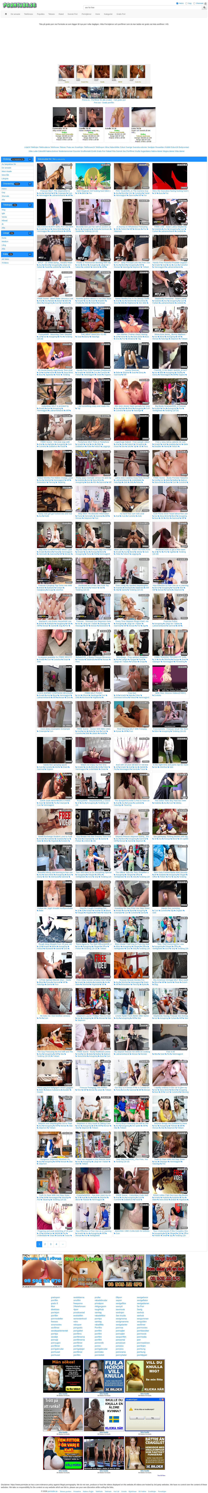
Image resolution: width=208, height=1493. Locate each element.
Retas (137, 482)
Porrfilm (98, 1328)
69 (154, 875)
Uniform (86, 841)
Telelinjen (34, 147)
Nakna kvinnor (52, 151)
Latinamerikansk (57, 195)
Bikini (83, 193)
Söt (116, 229)
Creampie (61, 193)
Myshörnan (132, 1491)
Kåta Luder (33, 151)
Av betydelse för (9, 164)
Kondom (63, 841)
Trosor (141, 769)
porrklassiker (143, 1331)
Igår (3, 213)
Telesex (63, 147)
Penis (57, 375)
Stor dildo (141, 303)
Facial (145, 193)
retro (75, 1321)
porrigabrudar (57, 1349)
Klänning (183, 1092)
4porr (75, 1309)
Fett (94, 554)
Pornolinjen (162, 1491)
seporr (119, 1300)
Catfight (123, 659)
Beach (58, 301)
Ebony (85, 337)
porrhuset (55, 1352)
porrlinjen (141, 1346)
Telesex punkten (65, 1491)
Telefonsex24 (89, 147)
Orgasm (106, 375)
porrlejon (55, 1312)
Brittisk (40, 588)
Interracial (54, 877)
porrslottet (99, 1355)
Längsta (5, 178)
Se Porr (140, 1306)
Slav (122, 446)
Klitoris (84, 695)
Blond (122, 193)
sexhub (140, 1312)
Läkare (94, 733)
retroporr (77, 1324)
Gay (190, 3)
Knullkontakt (86, 151)
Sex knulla (121, 1315)
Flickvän (173, 1126)
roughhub (99, 1309)
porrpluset (120, 1343)
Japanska (48, 375)
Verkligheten (94, 1235)
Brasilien (100, 301)
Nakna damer (156, 151)
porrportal (120, 1340)
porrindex (99, 1352)
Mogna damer (168, 151)
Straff (164, 1235)
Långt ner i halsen (89, 623)
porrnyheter (121, 1355)
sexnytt (119, 1306)
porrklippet (142, 1355)
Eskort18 (174, 147)
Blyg (155, 984)
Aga (143, 626)
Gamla (123, 590)
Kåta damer (180, 151)
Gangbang (60, 623)
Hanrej (165, 446)
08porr (119, 1297)
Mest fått (5, 175)
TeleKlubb (99, 1491)
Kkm (94, 482)
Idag (3, 210)
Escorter (76, 151)
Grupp (49, 590)
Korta (4, 238)
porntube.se (52, 1491)
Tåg (138, 339)
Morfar (56, 767)
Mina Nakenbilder (112, 147)
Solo (128, 446)
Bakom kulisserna (52, 1090)
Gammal (131, 195)
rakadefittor (100, 1315)
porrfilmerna (79, 1337)
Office (98, 875)
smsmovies (56, 1324)
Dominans (104, 229)
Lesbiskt (179, 231)
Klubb (45, 516)
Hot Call (116, 1491)
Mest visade (7, 171)
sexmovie (120, 1309)
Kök (100, 588)
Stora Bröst (56, 229)
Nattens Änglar (88, 1491)
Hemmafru (88, 516)
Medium (5, 241)
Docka (95, 229)
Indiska (177, 803)
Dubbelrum (52, 446)
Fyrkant (59, 588)
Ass (39, 193)
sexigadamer (143, 1303)
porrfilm (54, 1300)
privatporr (99, 1303)
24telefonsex (79, 1306)
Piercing (51, 482)
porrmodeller (57, 1319)
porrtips (98, 1319)
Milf (68, 195)
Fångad (132, 659)
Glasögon (103, 623)
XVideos (5, 263)
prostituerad (79, 1312)
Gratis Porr (101, 151)
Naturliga (125, 267)
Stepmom (135, 267)
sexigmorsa (121, 1319)
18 (39, 337)
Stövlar (138, 552)
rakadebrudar (101, 1300)
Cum (69, 193)
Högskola (54, 841)
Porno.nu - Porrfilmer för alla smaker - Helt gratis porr (104, 100)
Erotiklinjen (152, 1491)
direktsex (55, 1309)
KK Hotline (142, 1491)
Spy (174, 877)
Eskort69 (42, 151)
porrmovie (141, 1334)
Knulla (137, 151)
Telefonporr (100, 147)
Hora (145, 446)
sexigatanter (121, 1324)
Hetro (181, 3)
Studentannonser (66, 151)
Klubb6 (167, 147)
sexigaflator (142, 1300)
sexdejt (54, 1337)
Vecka (4, 217)
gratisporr (55, 1297)
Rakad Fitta (111, 151)
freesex (54, 1321)
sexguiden (142, 1321)
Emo (117, 339)
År (3, 224)
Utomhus (58, 590)
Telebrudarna (44, 147)
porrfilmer (78, 1343)
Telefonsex (54, 147)
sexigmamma (122, 1321)
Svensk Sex (121, 151)
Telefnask (108, 1491)
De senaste (6, 168)
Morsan (137, 229)
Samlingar (94, 695)
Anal (163, 265)
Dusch (183, 982)
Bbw (160, 372)
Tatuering (60, 482)
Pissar (176, 982)
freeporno (78, 1303)
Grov (68, 697)
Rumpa (93, 552)
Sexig (139, 1309)
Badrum (183, 480)
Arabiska (156, 803)
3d (77, 193)
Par (159, 552)
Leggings (105, 446)
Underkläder (136, 480)
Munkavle (128, 588)
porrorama (121, 1352)
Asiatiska (157, 229)
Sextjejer (151, 147)
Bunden (65, 1090)
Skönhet (46, 193)
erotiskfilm (78, 1315)
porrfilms (77, 1334)
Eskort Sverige (126, 147)
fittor (53, 1306)
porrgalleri (78, 1331)
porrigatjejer (79, 1349)
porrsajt (54, 1340)
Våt (139, 446)
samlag (98, 1312)
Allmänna (130, 339)
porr (139, 1340)
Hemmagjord (43, 195)
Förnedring (139, 444)
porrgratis (78, 1328)
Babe (51, 301)
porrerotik (99, 1343)
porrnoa (119, 1328)
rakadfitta (99, 1324)
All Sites (5, 259)
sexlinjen (120, 1312)
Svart (92, 301)
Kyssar (101, 303)
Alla (3, 200)
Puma (78, 516)
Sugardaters (146, 151)
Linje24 (27, 147)
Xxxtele (123, 1491)
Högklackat (130, 303)
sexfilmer (141, 1324)
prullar (98, 1297)
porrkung (141, 1349)
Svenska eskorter (140, 147)
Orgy (60, 626)
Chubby (179, 372)
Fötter (88, 446)
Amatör (41, 229)
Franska (118, 588)
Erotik (93, 151)
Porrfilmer (130, 151)
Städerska (138, 588)
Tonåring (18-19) (90, 231)
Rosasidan (159, 147)
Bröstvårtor (102, 626)
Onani (98, 375)
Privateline (77, 1491)
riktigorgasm (100, 1306)
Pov (89, 193)
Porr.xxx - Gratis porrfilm (104, 102)
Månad (4, 220)
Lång (4, 245)
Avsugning (86, 229)
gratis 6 (54, 1303)
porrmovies (142, 1328)
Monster (142, 1054)
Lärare (99, 1090)
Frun (95, 518)
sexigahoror (142, 1297)
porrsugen (55, 1343)
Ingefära (172, 552)
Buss (160, 193)
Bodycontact (184, 147)
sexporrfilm (121, 1337)
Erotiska (156, 695)
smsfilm (77, 1300)
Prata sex (70, 147)
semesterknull (80, 1319)
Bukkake (49, 588)
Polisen (162, 877)
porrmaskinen (143, 1343)
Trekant (145, 267)
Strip (131, 482)
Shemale (199, 3)
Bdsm (155, 731)
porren (98, 1346)
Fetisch (123, 229)
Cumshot (137, 193)
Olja (116, 590)
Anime (121, 337)
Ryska (143, 984)
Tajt (77, 408)
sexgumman (142, 1319)
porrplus (120, 1346)
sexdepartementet (59, 1331)
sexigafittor (121, 1303)
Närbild (87, 372)
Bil (53, 193)
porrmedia (141, 1337)
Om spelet (183, 839)
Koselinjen (79, 147)
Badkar (174, 480)
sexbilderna (78, 1297)
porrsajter (120, 1331)
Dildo (85, 303)
